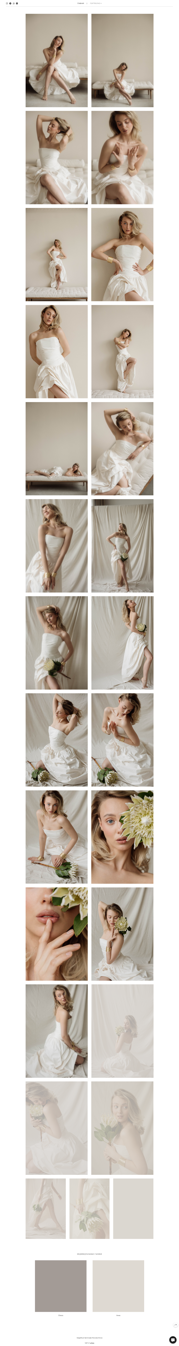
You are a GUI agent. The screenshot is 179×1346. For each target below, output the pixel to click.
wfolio (92, 1344)
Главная (80, 3)
